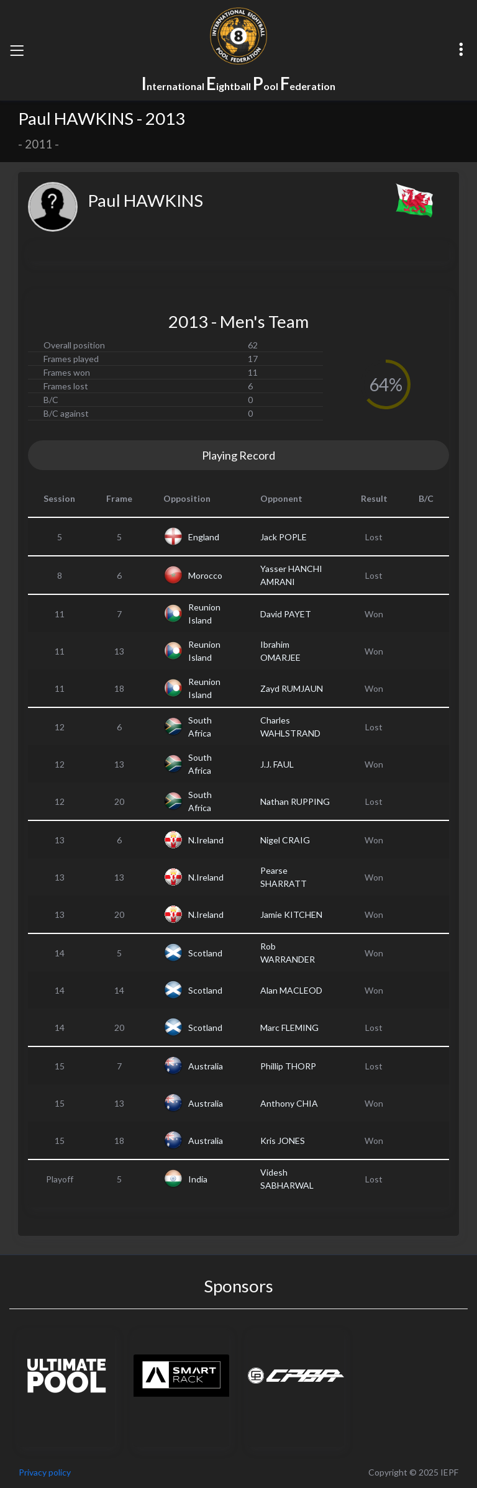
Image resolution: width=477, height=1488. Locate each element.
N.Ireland (206, 840)
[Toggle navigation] (16, 50)
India (197, 1179)
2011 (38, 144)
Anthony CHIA (289, 1103)
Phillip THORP (288, 1066)
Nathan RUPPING (295, 801)
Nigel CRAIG (285, 840)
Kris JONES (282, 1140)
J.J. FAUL (277, 764)
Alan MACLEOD (291, 990)
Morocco (205, 575)
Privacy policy (45, 1472)
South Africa (200, 726)
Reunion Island (204, 613)
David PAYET (285, 614)
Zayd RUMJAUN (291, 688)
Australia (205, 1066)
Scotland (205, 953)
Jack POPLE (283, 537)
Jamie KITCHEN (291, 914)
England (203, 537)
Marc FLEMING (289, 1027)
